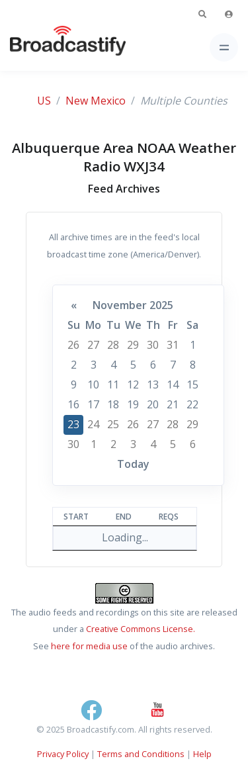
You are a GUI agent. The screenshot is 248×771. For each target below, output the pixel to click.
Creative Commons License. (140, 629)
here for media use (89, 646)
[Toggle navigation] (224, 47)
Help (202, 754)
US (44, 100)
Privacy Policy (63, 754)
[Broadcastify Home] (47, 47)
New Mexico (95, 100)
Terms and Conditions (141, 754)
